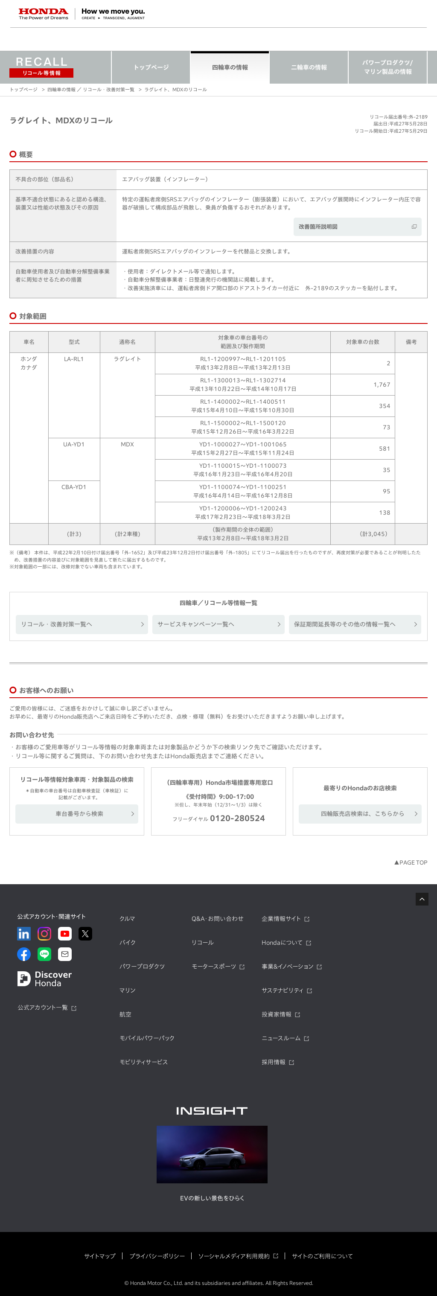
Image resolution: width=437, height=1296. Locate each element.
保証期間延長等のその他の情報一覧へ (345, 624)
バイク (127, 943)
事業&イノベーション (287, 967)
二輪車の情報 (309, 67)
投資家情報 (276, 1014)
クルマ (127, 919)
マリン (127, 990)
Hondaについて (282, 943)
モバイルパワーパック (147, 1038)
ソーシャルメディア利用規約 (234, 1256)
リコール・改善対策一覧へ (56, 624)
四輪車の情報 (230, 67)
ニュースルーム (281, 1038)
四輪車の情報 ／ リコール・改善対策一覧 (90, 89)
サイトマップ (100, 1256)
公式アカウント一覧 (42, 1008)
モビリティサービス (143, 1062)
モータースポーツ (214, 967)
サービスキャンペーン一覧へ (195, 624)
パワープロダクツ (142, 967)
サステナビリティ (282, 990)
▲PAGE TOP (411, 862)
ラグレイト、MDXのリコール (175, 89)
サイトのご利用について (322, 1256)
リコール (203, 943)
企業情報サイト (281, 919)
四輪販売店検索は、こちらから (363, 814)
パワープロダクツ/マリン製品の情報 (387, 67)
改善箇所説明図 (318, 227)
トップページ (151, 67)
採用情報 (274, 1062)
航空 (125, 1014)
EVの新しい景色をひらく (212, 1198)
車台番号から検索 (79, 814)
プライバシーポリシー (157, 1256)
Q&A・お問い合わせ (218, 919)
